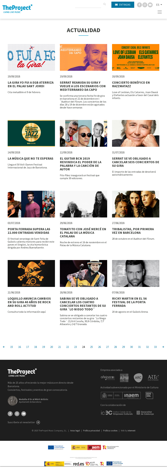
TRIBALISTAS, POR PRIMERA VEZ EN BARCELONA (133, 231)
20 (51, 347)
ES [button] (158, 5)
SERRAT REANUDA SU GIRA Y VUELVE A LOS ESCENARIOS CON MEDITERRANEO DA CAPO (83, 86)
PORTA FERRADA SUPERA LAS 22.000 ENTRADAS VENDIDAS (29, 231)
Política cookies (110, 430)
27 (107, 347)
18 (35, 347)
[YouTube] (23, 413)
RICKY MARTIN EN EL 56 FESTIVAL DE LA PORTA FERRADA (129, 302)
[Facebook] (139, 4)
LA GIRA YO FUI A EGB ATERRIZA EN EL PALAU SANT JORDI (30, 84)
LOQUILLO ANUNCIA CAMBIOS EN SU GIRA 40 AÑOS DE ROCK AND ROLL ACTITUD (29, 302)
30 (131, 347)
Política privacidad (91, 430)
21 (59, 347)
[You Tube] (150, 4)
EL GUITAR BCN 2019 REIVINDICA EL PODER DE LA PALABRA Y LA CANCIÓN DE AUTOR (80, 163)
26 (99, 347)
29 (123, 347)
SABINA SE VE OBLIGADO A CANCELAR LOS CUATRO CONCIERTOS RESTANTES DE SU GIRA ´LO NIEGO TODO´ (83, 303)
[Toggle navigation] (160, 12)
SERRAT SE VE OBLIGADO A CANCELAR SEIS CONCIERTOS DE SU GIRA (135, 162)
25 (91, 347)
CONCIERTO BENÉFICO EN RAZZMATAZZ (131, 84)
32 (147, 347)
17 (27, 347)
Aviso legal (75, 430)
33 (155, 347)
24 (83, 347)
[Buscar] (104, 4)
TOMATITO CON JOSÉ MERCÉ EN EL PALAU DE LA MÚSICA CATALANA (83, 232)
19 (43, 347)
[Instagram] (145, 4)
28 (115, 347)
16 (19, 347)
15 (11, 347)
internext (131, 430)
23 (75, 347)
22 (67, 347)
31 (139, 347)
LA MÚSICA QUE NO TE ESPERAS (30, 158)
